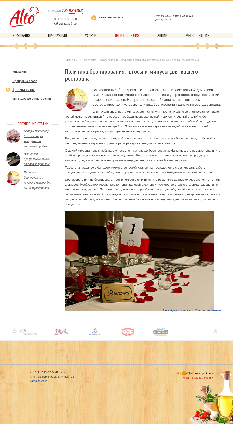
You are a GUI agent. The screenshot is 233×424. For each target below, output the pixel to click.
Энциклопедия (126, 36)
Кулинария (19, 72)
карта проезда (162, 19)
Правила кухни (23, 90)
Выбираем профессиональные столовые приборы (37, 159)
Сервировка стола (24, 81)
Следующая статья (208, 310)
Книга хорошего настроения (31, 98)
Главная (70, 59)
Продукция (57, 36)
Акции (162, 36)
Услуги (90, 36)
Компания (21, 36)
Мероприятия (197, 36)
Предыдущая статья (176, 310)
